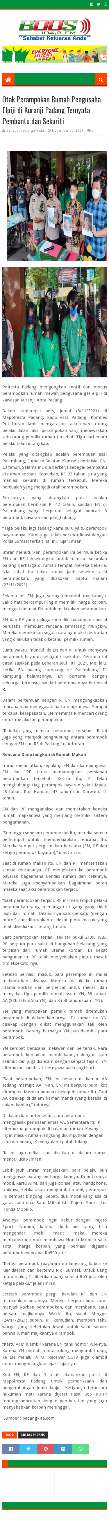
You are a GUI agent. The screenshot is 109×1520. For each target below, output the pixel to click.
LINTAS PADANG (33, 1434)
